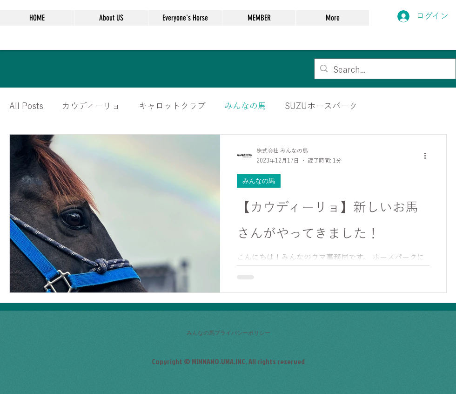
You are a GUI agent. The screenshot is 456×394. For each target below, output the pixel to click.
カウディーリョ (91, 106)
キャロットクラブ (172, 106)
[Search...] (384, 70)
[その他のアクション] (428, 156)
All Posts (26, 106)
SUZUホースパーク (321, 106)
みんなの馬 (245, 106)
